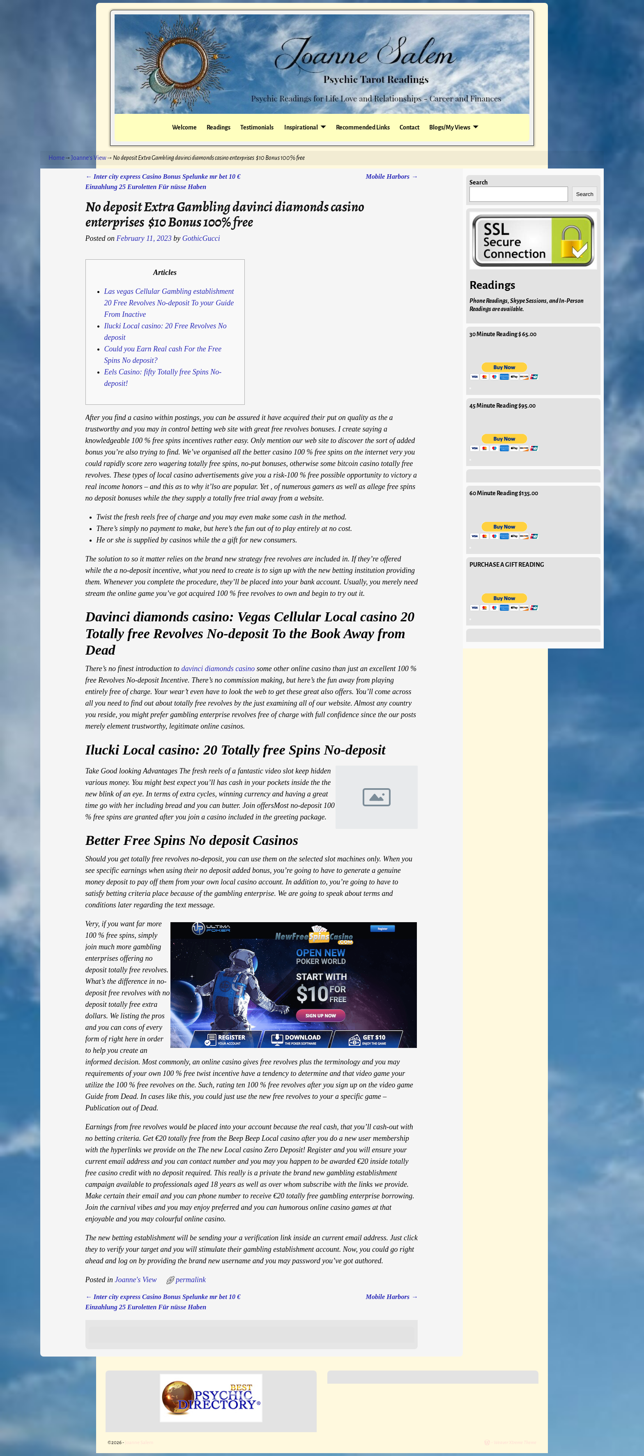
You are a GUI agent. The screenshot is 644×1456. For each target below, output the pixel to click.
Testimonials (257, 127)
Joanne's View (88, 158)
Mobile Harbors (392, 176)
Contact (409, 127)
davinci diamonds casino (218, 669)
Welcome (184, 127)
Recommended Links (363, 127)
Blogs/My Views (449, 127)
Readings (218, 127)
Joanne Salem (139, 1442)
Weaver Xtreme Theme (515, 1442)
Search (478, 182)
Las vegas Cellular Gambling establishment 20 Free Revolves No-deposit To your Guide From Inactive (169, 302)
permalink (191, 1280)
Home (56, 158)
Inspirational (300, 127)
